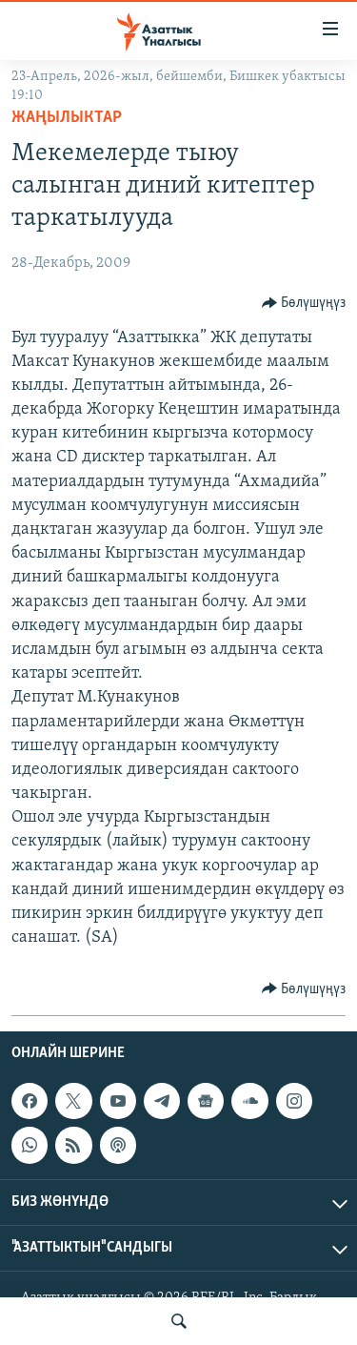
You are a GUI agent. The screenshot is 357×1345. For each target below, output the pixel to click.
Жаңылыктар (66, 118)
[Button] (304, 303)
